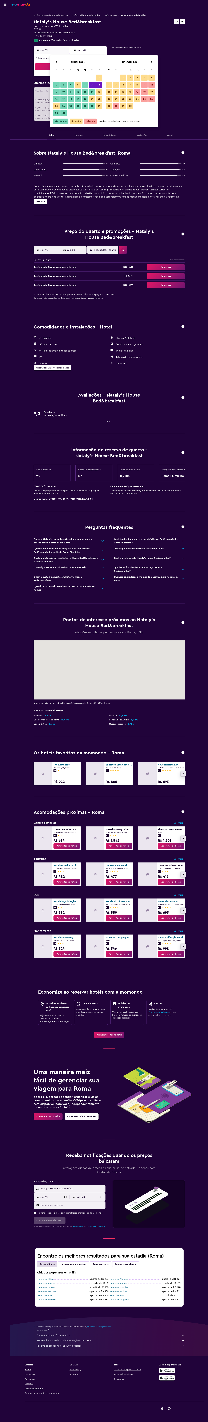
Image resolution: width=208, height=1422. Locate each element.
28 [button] (92, 106)
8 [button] (99, 85)
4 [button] (70, 85)
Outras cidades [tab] (47, 1264)
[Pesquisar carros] (5, 26)
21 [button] (92, 99)
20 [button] (85, 99)
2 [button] (56, 85)
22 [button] (99, 99)
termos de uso (78, 1226)
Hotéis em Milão (45, 1279)
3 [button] (63, 85)
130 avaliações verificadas (65, 40)
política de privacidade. (95, 1226)
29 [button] (99, 106)
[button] (5, 4)
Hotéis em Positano (119, 1291)
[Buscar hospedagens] (5, 20)
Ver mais (178, 823)
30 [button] (56, 113)
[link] (66, 846)
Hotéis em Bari (117, 1296)
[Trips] (5, 34)
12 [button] (78, 92)
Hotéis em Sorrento (47, 1287)
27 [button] (85, 106)
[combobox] (72, 1189)
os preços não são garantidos (99, 1327)
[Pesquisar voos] (5, 14)
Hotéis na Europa (61, 15)
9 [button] (56, 92)
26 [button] (77, 106)
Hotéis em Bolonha (47, 1291)
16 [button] (56, 99)
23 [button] (56, 106)
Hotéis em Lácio (93, 15)
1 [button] (99, 77)
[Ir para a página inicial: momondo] (20, 4)
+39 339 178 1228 (43, 36)
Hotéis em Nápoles (119, 1287)
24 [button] (63, 106)
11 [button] (71, 92)
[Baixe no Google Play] (167, 1370)
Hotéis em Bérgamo (119, 1300)
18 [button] (71, 99)
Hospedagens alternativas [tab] (73, 1264)
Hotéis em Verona (118, 1283)
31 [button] (64, 113)
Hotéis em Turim (45, 1296)
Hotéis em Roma (110, 15)
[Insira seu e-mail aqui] (72, 1205)
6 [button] (85, 85)
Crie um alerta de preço (159, 1012)
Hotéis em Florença (119, 1279)
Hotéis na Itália (78, 15)
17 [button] (64, 99)
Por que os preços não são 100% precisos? (111, 1346)
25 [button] (70, 106)
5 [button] (78, 85)
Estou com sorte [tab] (101, 1264)
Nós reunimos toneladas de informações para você (111, 1340)
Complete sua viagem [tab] (125, 1264)
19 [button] (78, 99)
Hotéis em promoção (42, 15)
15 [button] (99, 92)
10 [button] (63, 92)
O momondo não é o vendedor (111, 1335)
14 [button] (92, 92)
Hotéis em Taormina (47, 1300)
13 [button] (85, 92)
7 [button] (92, 85)
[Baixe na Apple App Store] (167, 1378)
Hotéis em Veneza (46, 1283)
